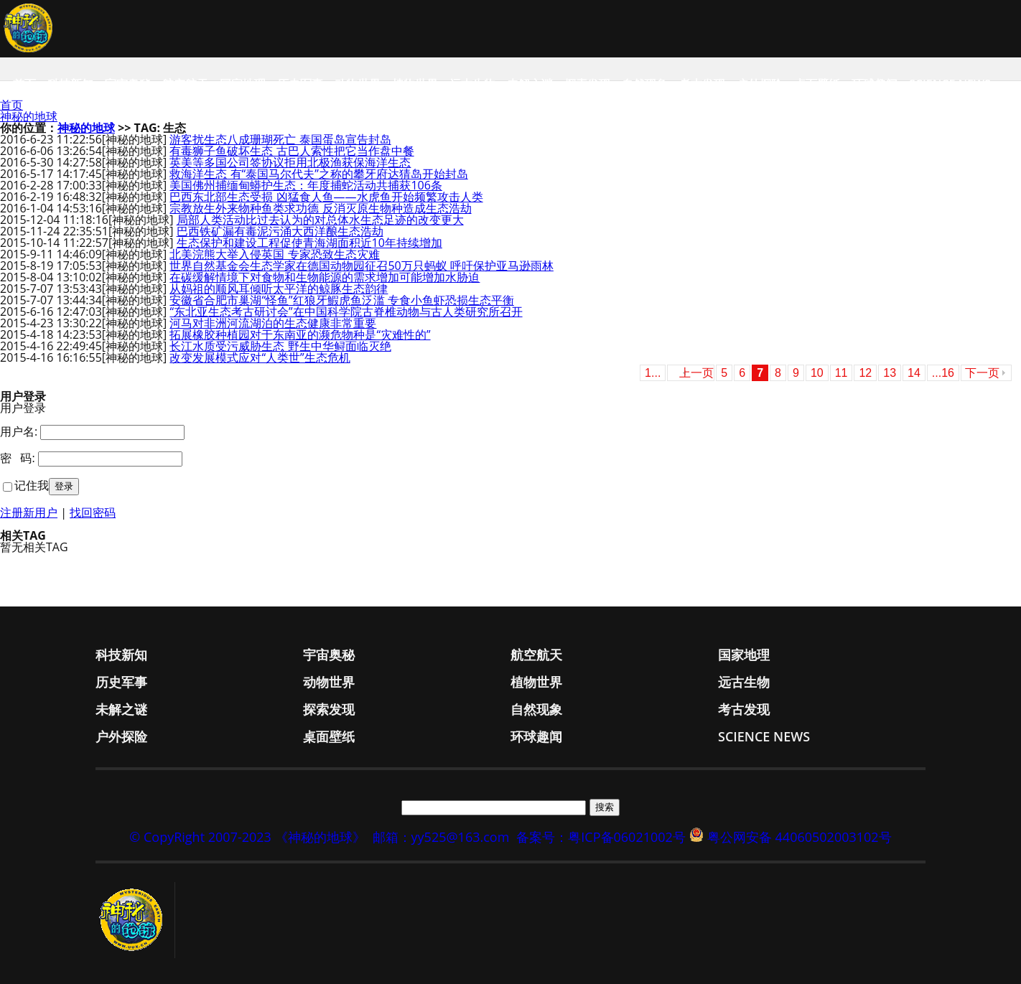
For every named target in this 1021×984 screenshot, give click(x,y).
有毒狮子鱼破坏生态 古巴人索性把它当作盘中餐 (291, 151)
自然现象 (645, 84)
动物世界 (358, 84)
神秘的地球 (28, 116)
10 (817, 373)
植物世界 (415, 84)
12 (865, 373)
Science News (950, 84)
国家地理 (243, 84)
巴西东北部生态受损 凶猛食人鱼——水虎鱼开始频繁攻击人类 (325, 197)
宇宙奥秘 (128, 84)
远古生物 (472, 84)
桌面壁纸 (817, 84)
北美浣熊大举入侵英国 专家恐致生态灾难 (274, 254)
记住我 (31, 485)
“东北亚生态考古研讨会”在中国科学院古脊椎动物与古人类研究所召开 (345, 311)
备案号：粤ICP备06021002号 (601, 836)
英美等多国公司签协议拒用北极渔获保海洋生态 (290, 162)
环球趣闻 (875, 84)
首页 (24, 84)
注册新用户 (28, 512)
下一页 (982, 373)
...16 (943, 373)
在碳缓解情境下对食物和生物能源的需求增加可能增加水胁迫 (324, 277)
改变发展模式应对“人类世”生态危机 (259, 357)
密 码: (17, 458)
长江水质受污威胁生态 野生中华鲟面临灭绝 (280, 346)
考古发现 (702, 84)
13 (889, 373)
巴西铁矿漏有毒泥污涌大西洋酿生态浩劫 (280, 231)
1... (653, 373)
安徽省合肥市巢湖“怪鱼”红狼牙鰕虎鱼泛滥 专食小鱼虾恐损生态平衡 (341, 300)
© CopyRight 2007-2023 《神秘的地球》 (247, 836)
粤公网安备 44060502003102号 (799, 836)
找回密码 (93, 512)
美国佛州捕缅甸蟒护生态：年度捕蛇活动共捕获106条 (305, 185)
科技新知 (70, 84)
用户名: (18, 431)
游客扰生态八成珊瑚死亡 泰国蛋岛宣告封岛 (280, 139)
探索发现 (587, 84)
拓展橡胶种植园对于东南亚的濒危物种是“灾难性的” (299, 334)
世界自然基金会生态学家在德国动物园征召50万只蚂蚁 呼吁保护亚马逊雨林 (361, 265)
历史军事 (300, 84)
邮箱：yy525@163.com (441, 836)
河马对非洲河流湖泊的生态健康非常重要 (272, 323)
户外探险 (760, 84)
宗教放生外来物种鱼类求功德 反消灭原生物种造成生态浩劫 (320, 208)
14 (914, 373)
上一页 (696, 373)
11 (841, 373)
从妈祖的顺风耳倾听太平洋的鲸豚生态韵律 (278, 288)
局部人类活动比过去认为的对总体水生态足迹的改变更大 (320, 220)
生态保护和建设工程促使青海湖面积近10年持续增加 (309, 242)
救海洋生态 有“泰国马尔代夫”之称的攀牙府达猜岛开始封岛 (318, 174)
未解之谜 (530, 84)
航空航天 (185, 84)
